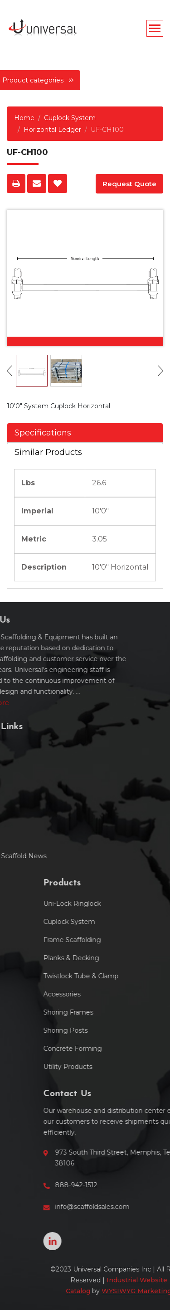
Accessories (102, 994)
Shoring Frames (109, 1012)
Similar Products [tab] (48, 452)
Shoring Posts (106, 1030)
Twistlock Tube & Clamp (121, 976)
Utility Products (108, 1067)
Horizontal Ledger (52, 130)
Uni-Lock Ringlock (112, 903)
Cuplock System (70, 118)
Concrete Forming (113, 1048)
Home (24, 118)
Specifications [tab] (43, 433)
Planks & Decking (112, 958)
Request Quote (129, 183)
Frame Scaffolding (112, 940)
